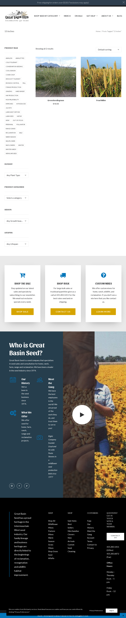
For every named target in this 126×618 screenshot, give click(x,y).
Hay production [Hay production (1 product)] (12, 95)
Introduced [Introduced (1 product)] (21, 104)
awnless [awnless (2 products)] (9, 58)
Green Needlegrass (56, 100)
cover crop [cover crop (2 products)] (10, 75)
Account (90, 538)
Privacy (90, 548)
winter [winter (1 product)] (21, 145)
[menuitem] (47, 16)
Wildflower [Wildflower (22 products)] (10, 141)
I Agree (111, 611)
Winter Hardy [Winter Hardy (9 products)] (11, 149)
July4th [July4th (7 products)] (9, 108)
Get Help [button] (92, 16)
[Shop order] (108, 49)
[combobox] (17, 175)
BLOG (119, 16)
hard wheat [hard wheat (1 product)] (20, 91)
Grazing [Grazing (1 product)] (9, 91)
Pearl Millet (101, 100)
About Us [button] (107, 16)
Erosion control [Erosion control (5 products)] (12, 83)
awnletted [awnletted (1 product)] (20, 58)
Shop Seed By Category (47, 16)
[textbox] (16, 175)
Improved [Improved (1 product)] (9, 104)
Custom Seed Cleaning (71, 548)
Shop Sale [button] (22, 311)
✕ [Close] (123, 615)
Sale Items (72, 521)
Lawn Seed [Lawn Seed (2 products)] (10, 116)
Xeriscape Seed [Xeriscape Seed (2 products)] (11, 153)
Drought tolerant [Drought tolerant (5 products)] (13, 79)
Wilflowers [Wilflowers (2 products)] (10, 145)
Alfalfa (51, 558)
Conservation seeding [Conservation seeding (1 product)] (14, 66)
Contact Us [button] (63, 311)
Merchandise (73, 531)
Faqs (89, 521)
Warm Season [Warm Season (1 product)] (11, 137)
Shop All (51, 521)
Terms (89, 541)
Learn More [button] (103, 311)
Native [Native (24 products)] (19, 116)
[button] (56, 77)
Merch (67, 16)
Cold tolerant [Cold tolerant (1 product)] (11, 62)
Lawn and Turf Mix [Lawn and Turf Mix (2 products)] (13, 112)
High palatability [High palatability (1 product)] (12, 99)
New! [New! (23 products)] (7, 120)
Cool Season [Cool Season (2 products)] (11, 70)
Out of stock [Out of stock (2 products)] (18, 120)
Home (98, 31)
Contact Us (92, 544)
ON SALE (78, 16)
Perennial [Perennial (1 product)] (9, 124)
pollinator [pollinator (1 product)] (20, 124)
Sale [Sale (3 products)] (20, 133)
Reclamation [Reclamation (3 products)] (11, 133)
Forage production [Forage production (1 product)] (13, 87)
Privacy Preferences (96, 611)
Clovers (71, 534)
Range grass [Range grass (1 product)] (10, 128)
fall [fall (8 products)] (24, 83)
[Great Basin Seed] (17, 16)
